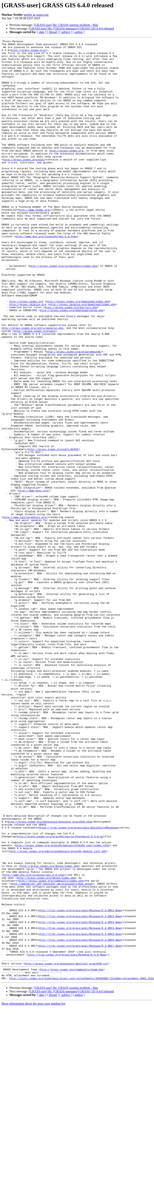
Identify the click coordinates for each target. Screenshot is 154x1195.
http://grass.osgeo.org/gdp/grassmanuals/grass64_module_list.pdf (57, 1013)
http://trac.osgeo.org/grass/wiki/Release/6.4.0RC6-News (80, 1120)
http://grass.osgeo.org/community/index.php (51, 1049)
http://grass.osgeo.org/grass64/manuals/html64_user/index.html (62, 1006)
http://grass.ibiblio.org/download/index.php (82, 357)
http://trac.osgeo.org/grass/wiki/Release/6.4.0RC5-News (80, 1113)
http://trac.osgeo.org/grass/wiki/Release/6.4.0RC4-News (80, 1106)
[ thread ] (53, 32)
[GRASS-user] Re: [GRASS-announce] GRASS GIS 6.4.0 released (71, 28)
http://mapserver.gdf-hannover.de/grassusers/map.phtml (51, 1052)
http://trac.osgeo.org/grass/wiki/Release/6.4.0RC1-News (80, 1084)
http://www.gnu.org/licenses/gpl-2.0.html (46, 276)
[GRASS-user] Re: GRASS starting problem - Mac (66, 25)
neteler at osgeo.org (36, 14)
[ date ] (41, 32)
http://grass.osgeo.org (26, 354)
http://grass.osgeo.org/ (28, 52)
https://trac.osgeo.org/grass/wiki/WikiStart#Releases (78, 985)
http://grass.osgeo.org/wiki (24, 183)
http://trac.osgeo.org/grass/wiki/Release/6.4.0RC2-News (80, 1092)
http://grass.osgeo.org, (67, 173)
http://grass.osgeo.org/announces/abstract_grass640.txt (66, 1148)
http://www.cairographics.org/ (25, 613)
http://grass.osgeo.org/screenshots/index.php (63, 311)
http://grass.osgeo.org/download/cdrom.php (71, 364)
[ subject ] (65, 32)
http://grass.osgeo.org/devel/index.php (49, 1031)
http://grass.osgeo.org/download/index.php (77, 354)
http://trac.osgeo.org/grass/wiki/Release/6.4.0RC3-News (80, 1099)
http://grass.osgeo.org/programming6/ (74, 414)
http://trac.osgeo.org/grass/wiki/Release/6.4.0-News (67, 1138)
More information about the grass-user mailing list (33, 1191)
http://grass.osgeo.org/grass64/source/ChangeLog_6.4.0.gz (60, 996)
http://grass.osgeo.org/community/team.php (71, 1155)
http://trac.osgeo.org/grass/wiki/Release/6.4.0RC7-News (80, 1127)
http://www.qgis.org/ (34, 581)
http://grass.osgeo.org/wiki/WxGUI (53, 531)
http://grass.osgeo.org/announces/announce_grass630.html (50, 978)
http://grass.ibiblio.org (27, 357)
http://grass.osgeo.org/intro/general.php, (33, 386)
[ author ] (79, 32)
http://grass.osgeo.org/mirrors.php (71, 361)
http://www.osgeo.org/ (35, 244)
